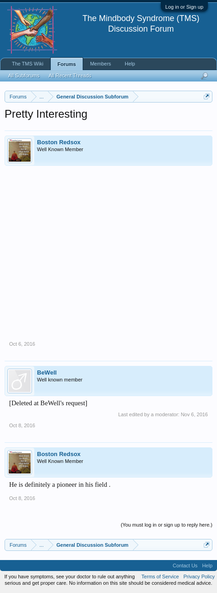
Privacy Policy (199, 576)
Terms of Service (160, 576)
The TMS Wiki (27, 63)
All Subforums (23, 75)
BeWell (47, 372)
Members (100, 63)
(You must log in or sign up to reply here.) (166, 525)
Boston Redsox (58, 142)
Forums (67, 64)
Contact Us (185, 565)
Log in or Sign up (184, 7)
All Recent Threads (69, 75)
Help (130, 63)
